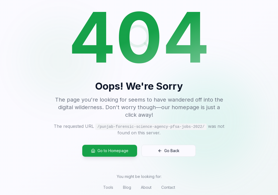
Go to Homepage (109, 152)
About (146, 187)
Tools (108, 187)
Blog (127, 187)
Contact (168, 187)
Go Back (168, 152)
